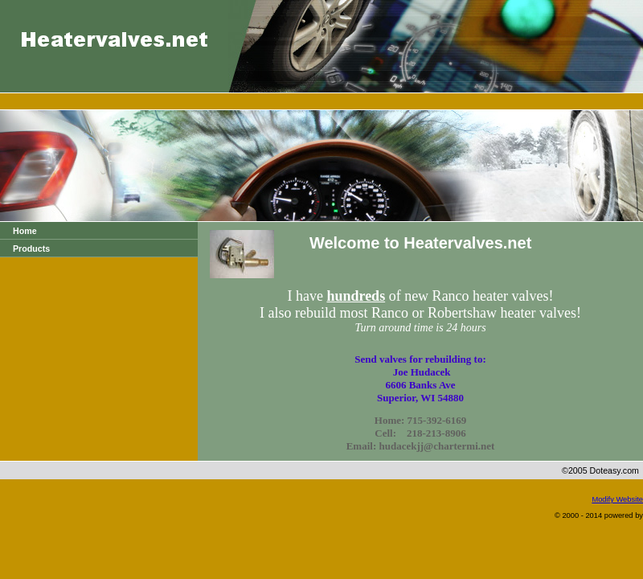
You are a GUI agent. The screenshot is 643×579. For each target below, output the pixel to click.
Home (25, 231)
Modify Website (617, 499)
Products (31, 248)
